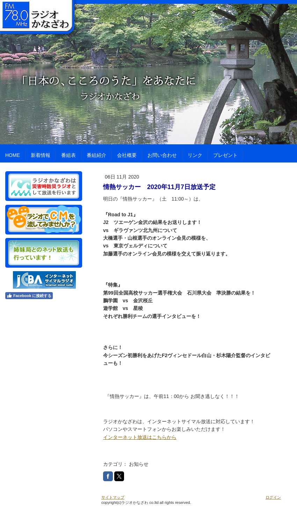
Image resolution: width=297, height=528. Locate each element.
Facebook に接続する (29, 295)
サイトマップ (112, 497)
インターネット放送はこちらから (139, 437)
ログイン (273, 497)
